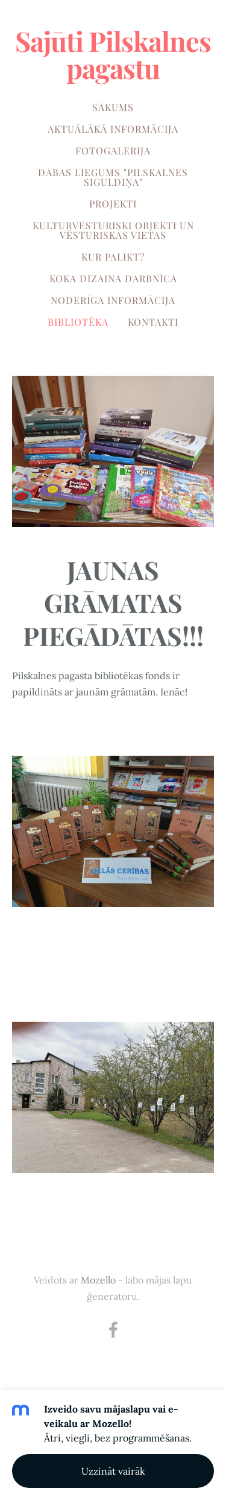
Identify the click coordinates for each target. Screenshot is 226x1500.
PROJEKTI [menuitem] (113, 203)
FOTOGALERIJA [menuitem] (113, 150)
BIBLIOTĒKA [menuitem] (78, 321)
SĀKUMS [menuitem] (113, 107)
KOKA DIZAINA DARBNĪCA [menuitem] (113, 278)
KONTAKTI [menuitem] (153, 321)
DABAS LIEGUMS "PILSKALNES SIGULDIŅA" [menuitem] (113, 177)
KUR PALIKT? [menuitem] (113, 256)
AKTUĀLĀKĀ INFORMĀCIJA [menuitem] (113, 128)
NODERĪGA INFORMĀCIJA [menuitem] (113, 300)
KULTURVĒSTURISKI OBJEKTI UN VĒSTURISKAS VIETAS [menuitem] (113, 230)
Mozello (98, 1280)
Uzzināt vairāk (113, 1471)
